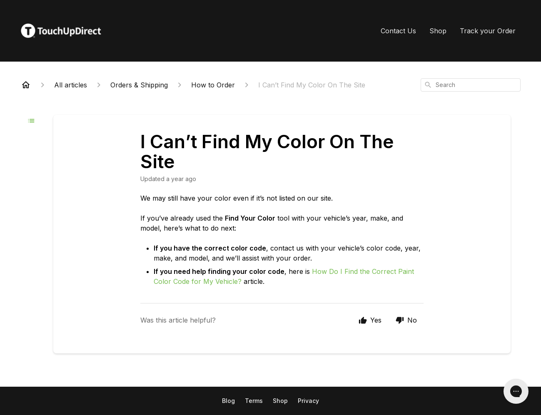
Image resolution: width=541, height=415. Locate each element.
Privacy (308, 400)
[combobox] (471, 85)
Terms (254, 400)
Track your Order (488, 31)
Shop (437, 31)
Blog (228, 400)
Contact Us (398, 31)
